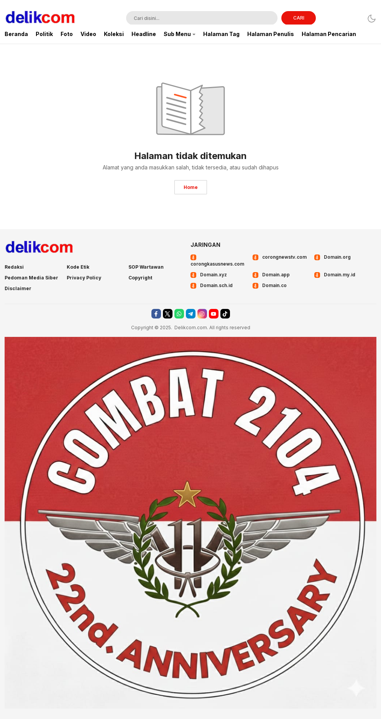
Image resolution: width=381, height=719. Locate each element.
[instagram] (202, 313)
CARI (298, 18)
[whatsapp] (179, 313)
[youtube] (213, 313)
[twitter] (167, 313)
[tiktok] (225, 313)
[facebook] (156, 313)
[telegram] (190, 313)
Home (191, 187)
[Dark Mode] (371, 18)
